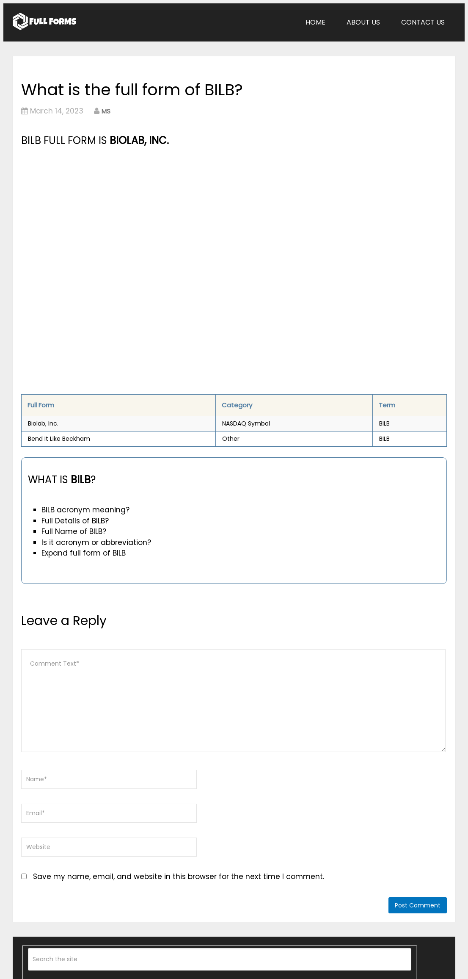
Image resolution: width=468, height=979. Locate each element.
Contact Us (423, 22)
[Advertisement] (167, 212)
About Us (363, 22)
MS (106, 111)
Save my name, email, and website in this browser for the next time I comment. (178, 876)
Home (315, 22)
